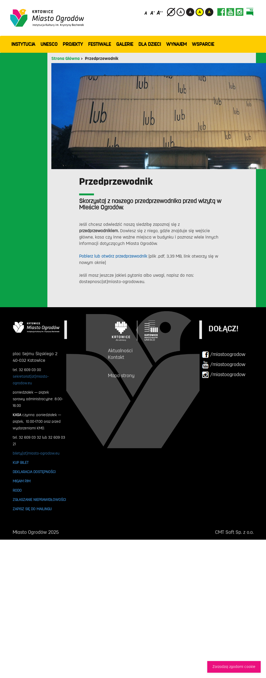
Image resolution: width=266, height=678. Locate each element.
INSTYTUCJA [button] (23, 44)
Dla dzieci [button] (149, 44)
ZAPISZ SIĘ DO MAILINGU (32, 509)
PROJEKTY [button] (73, 44)
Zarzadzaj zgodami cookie (234, 666)
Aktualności (120, 350)
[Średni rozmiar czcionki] (152, 13)
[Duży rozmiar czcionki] (160, 13)
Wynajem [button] (176, 44)
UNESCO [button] (48, 44)
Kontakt (116, 357)
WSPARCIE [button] (203, 44)
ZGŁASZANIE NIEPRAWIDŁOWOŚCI (39, 499)
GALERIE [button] (124, 44)
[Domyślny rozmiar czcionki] (146, 13)
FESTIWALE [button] (99, 44)
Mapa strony (121, 375)
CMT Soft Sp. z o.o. (234, 532)
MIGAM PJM (21, 481)
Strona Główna (65, 58)
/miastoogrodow (223, 354)
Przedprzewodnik (101, 58)
